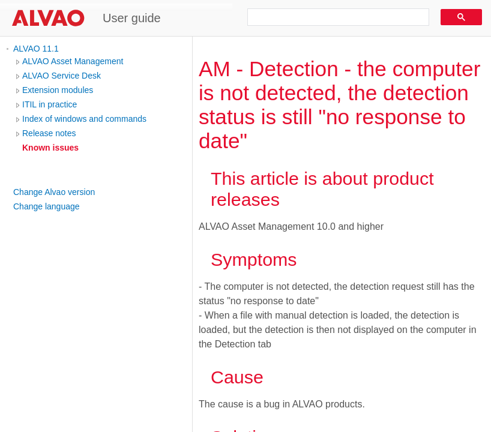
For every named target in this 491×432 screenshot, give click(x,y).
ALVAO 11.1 (36, 48)
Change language (46, 206)
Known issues (50, 147)
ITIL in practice (49, 104)
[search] (334, 17)
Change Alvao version (54, 192)
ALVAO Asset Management (72, 61)
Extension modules (57, 90)
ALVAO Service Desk (61, 75)
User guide (132, 18)
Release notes (49, 133)
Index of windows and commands (84, 119)
